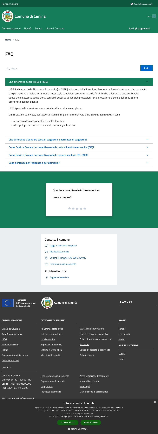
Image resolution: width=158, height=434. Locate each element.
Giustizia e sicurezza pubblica (94, 334)
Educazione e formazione (92, 328)
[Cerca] (152, 16)
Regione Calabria (10, 4)
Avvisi (122, 339)
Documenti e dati (10, 360)
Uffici (4, 339)
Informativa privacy (89, 381)
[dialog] (79, 416)
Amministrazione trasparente (94, 376)
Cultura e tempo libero (52, 334)
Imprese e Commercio (51, 344)
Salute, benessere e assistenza (95, 349)
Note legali (85, 386)
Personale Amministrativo (15, 355)
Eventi (122, 359)
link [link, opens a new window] (107, 416)
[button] (79, 429)
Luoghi (122, 354)
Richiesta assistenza (51, 391)
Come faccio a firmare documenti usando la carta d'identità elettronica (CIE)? (51, 147)
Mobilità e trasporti (50, 355)
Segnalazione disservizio (53, 381)
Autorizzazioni (87, 355)
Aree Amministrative (12, 334)
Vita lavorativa (48, 339)
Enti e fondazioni (10, 344)
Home (8, 39)
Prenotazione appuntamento (55, 376)
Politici (5, 350)
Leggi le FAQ (47, 386)
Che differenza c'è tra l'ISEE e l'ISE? (28, 82)
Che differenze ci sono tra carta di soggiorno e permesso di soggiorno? (48, 139)
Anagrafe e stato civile (52, 329)
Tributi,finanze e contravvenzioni (96, 339)
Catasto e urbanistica (51, 350)
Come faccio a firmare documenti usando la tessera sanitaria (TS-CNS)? (48, 155)
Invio (146, 68)
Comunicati (124, 334)
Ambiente (84, 344)
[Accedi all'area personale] (141, 3)
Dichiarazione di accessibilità (94, 391)
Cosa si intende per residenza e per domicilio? (34, 163)
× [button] (155, 402)
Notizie (122, 329)
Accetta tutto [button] (67, 422)
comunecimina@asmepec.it (21, 398)
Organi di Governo (11, 329)
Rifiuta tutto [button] (91, 422)
